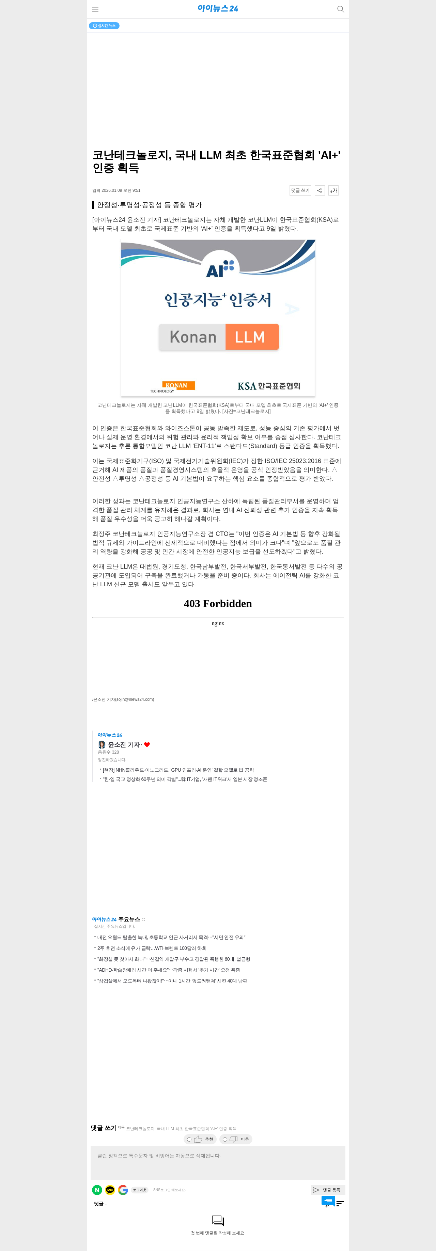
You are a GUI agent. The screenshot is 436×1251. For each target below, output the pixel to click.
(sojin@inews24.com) (134, 699)
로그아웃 (139, 1190)
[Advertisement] (218, 851)
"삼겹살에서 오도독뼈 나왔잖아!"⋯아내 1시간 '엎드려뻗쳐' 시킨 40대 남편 (172, 981)
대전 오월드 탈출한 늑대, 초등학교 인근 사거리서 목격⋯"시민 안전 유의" (171, 937)
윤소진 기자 (124, 744)
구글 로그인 (123, 1190)
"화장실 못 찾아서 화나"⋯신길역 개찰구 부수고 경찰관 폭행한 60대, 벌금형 (173, 959)
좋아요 (147, 745)
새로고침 (143, 919)
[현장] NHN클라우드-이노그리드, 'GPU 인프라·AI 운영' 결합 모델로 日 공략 (178, 770)
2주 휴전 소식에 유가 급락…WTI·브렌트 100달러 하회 (151, 948)
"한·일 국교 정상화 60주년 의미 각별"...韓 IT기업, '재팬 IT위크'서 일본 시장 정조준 (185, 779)
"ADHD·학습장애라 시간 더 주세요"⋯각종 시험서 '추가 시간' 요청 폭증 (168, 970)
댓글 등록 (331, 1190)
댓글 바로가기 (328, 1201)
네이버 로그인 (97, 1190)
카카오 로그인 (110, 1190)
